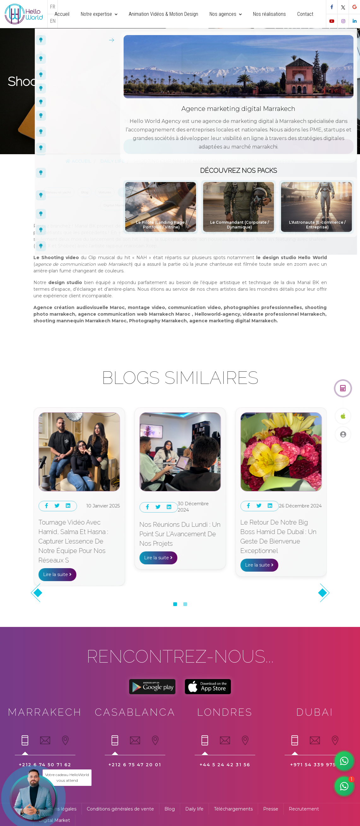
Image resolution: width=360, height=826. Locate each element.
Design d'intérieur (184, 205)
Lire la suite (57, 555)
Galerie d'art (247, 205)
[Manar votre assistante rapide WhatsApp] (344, 786)
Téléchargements (233, 809)
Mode (155, 205)
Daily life (194, 809)
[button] (175, 604)
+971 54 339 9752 (314, 765)
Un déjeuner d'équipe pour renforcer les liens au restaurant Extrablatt (78, 532)
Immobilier (218, 205)
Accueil (78, 161)
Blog (84, 192)
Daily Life (112, 161)
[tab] (25, 743)
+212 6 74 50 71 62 (45, 765)
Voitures (104, 192)
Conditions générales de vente (120, 809)
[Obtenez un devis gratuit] (343, 388)
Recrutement (304, 809)
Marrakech (45, 712)
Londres (225, 712)
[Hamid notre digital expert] (344, 760)
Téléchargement (265, 192)
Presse (189, 192)
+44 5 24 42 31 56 (225, 765)
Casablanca (135, 712)
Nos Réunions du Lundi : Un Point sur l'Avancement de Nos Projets (281, 534)
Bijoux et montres (160, 192)
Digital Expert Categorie (223, 192)
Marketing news (301, 192)
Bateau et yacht (58, 192)
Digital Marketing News (122, 205)
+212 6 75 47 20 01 (135, 765)
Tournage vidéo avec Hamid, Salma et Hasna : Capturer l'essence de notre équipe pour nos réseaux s (174, 541)
